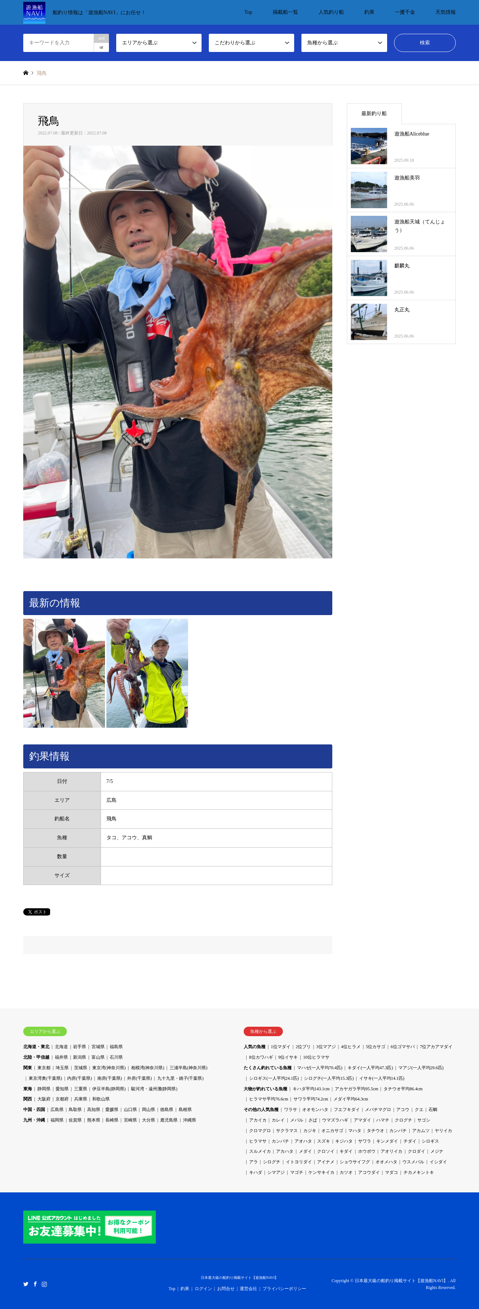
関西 (27, 1099)
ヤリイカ (443, 1130)
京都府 (62, 1099)
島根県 (185, 1109)
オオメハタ (386, 1161)
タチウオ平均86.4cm (403, 1088)
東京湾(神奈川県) (109, 1067)
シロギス (430, 1141)
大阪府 (43, 1099)
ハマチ (382, 1120)
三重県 (80, 1088)
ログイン (203, 1288)
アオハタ (303, 1141)
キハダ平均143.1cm (311, 1088)
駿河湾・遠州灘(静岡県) (154, 1088)
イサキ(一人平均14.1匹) (382, 1078)
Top (248, 12)
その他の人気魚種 (261, 1109)
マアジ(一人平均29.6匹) (421, 1067)
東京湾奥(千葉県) (45, 1078)
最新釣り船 (374, 113)
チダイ (410, 1141)
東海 (27, 1088)
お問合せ (226, 1288)
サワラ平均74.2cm (310, 1099)
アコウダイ (369, 1172)
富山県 (98, 1057)
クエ (419, 1109)
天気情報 (445, 12)
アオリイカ (391, 1151)
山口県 (130, 1109)
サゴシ (423, 1120)
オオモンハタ (315, 1109)
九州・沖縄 (34, 1120)
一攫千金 (405, 12)
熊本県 (93, 1120)
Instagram (44, 1283)
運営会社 (248, 1288)
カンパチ (398, 1130)
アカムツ (421, 1130)
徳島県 (166, 1109)
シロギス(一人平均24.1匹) (274, 1078)
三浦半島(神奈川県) (188, 1067)
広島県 (57, 1109)
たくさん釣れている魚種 (268, 1067)
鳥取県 (75, 1109)
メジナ (436, 1151)
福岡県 (57, 1120)
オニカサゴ (332, 1130)
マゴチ (296, 1172)
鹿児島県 (169, 1120)
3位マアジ (326, 1046)
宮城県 (98, 1046)
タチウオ (375, 1130)
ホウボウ (367, 1151)
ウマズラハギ (335, 1120)
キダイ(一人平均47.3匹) (370, 1067)
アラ (253, 1161)
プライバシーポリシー (284, 1288)
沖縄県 (189, 1120)
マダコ (391, 1172)
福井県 (61, 1057)
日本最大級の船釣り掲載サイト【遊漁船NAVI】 (240, 1278)
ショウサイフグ (355, 1161)
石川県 (116, 1057)
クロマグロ (260, 1130)
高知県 (93, 1109)
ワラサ (290, 1109)
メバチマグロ (378, 1109)
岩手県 (79, 1046)
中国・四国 (34, 1109)
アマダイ (362, 1120)
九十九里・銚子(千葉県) (180, 1078)
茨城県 (80, 1067)
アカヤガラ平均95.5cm (356, 1088)
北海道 (61, 1046)
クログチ (403, 1120)
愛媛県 (111, 1109)
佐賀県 (75, 1120)
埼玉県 (62, 1067)
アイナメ (325, 1161)
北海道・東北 (36, 1046)
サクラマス (287, 1130)
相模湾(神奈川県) (148, 1067)
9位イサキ (288, 1057)
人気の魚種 (254, 1046)
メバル (296, 1120)
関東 (27, 1067)
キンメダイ (387, 1141)
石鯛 (433, 1109)
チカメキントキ (418, 1172)
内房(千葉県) (79, 1078)
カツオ (346, 1172)
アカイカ (258, 1120)
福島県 (116, 1046)
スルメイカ (260, 1151)
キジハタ (344, 1141)
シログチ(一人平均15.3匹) (329, 1078)
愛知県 (62, 1088)
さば (312, 1120)
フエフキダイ (347, 1109)
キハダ (255, 1172)
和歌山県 (101, 1099)
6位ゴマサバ (403, 1046)
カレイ (278, 1120)
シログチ (271, 1161)
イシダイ (438, 1161)
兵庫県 (80, 1099)
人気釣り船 (331, 12)
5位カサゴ (375, 1046)
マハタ (354, 1130)
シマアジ (276, 1172)
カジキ (309, 1130)
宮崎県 (130, 1120)
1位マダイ (281, 1046)
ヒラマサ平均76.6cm (268, 1099)
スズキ (323, 1141)
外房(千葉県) (139, 1078)
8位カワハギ (261, 1057)
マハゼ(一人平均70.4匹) (319, 1067)
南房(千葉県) (109, 1078)
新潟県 (79, 1057)
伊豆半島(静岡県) (109, 1088)
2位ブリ (303, 1046)
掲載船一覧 (285, 12)
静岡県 (43, 1088)
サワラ (364, 1141)
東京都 (43, 1067)
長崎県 (111, 1120)
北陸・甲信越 (36, 1057)
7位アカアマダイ (436, 1046)
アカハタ (284, 1151)
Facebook (35, 1283)
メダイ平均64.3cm (350, 1099)
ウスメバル (413, 1161)
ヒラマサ (258, 1141)
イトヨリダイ (299, 1161)
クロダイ (416, 1151)
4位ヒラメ (351, 1046)
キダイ (346, 1151)
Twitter (25, 1283)
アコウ (402, 1109)
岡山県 (148, 1109)
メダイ (305, 1151)
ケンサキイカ (321, 1172)
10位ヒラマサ (316, 1057)
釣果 (369, 12)
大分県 (148, 1120)
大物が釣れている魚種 (265, 1088)
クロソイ (325, 1151)
